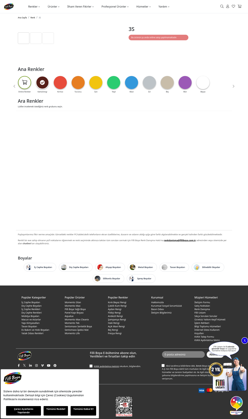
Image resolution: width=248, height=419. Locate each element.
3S (40, 17)
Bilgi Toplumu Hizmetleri (207, 326)
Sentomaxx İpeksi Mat (76, 329)
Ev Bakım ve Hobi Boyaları (35, 329)
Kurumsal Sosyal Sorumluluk (166, 305)
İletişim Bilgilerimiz (161, 312)
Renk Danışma (202, 309)
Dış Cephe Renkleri (31, 312)
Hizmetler (142, 6)
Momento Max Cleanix (77, 319)
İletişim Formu (202, 302)
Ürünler (52, 6)
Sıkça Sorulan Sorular (205, 316)
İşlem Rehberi (201, 322)
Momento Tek (72, 322)
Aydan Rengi (114, 309)
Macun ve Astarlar (31, 319)
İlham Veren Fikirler (79, 6)
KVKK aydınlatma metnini (106, 366)
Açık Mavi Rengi (116, 326)
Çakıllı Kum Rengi (117, 305)
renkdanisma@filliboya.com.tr (180, 240)
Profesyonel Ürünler (114, 6)
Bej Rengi (113, 329)
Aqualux (69, 316)
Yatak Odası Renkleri (32, 333)
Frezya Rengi (115, 333)
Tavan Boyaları (29, 326)
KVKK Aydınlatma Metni (207, 340)
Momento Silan (73, 302)
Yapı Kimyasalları (30, 322)
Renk (32, 17)
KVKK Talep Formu (204, 336)
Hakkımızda (157, 302)
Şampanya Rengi (117, 319)
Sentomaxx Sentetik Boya (78, 326)
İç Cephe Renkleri (30, 309)
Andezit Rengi (115, 316)
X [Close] (245, 340)
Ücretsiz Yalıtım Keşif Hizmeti (209, 319)
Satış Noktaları (202, 305)
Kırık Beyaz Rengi (117, 302)
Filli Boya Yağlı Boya (75, 309)
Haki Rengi (113, 322)
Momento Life (72, 333)
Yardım (163, 6)
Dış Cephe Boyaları (31, 305)
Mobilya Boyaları (30, 316)
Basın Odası (157, 309)
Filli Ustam (200, 312)
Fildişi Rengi (114, 312)
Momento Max (72, 305)
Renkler (33, 6)
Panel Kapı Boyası (74, 312)
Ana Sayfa (22, 17)
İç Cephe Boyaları (30, 302)
